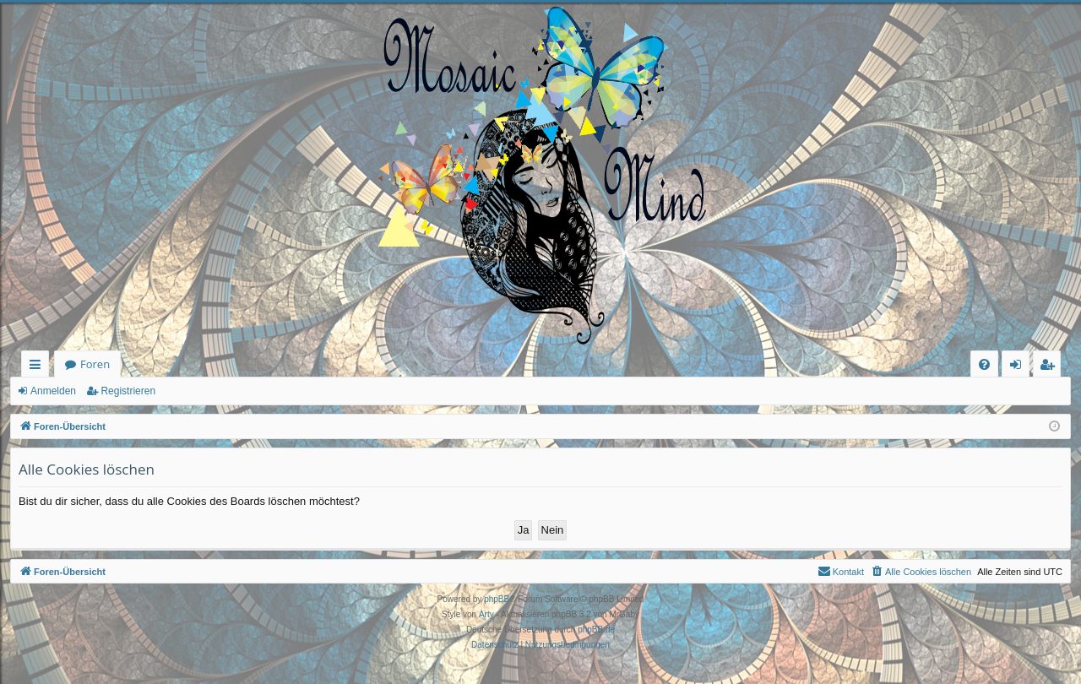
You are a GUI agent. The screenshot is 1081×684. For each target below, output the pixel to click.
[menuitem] (984, 364)
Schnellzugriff (38, 366)
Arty (486, 614)
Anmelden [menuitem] (1020, 366)
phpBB (496, 599)
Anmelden (53, 391)
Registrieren (127, 391)
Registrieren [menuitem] (1050, 366)
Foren (95, 364)
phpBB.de (596, 629)
